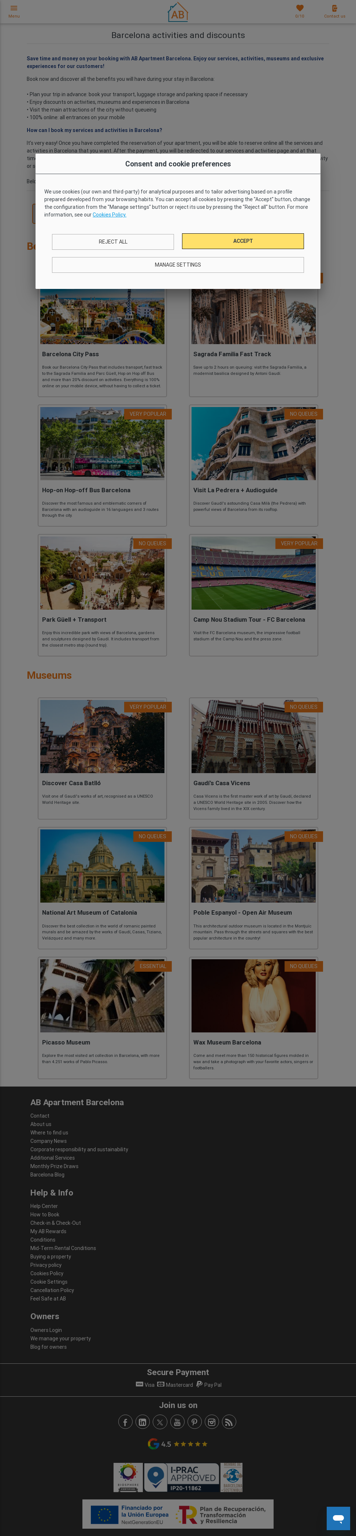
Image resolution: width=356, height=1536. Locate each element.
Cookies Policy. (109, 214)
